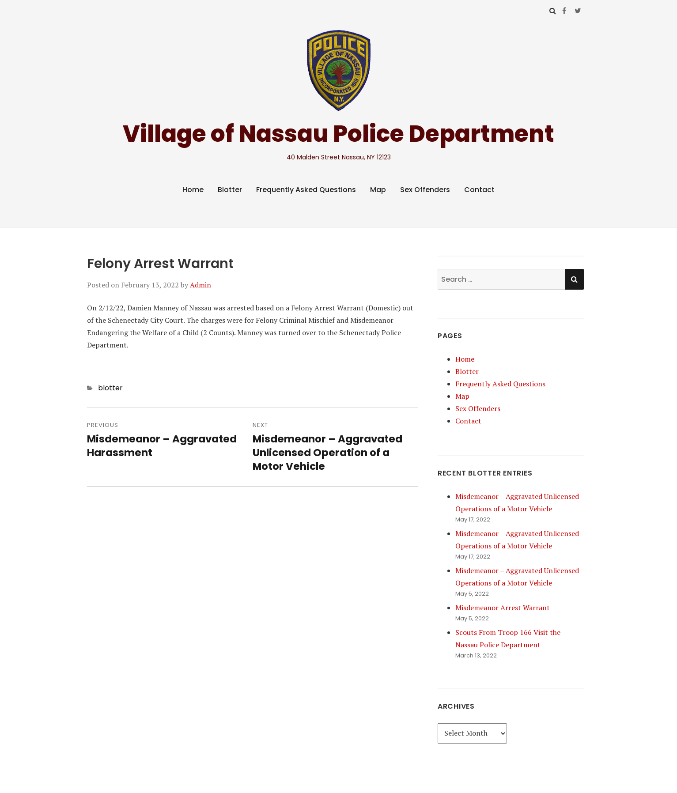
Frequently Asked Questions (306, 190)
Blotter (230, 190)
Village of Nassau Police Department (338, 133)
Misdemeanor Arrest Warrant (502, 607)
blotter (110, 388)
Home (193, 190)
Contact (479, 190)
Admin (200, 285)
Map (378, 190)
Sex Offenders (425, 190)
